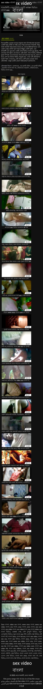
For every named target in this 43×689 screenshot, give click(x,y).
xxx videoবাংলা (22, 629)
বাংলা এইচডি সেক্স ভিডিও (10, 653)
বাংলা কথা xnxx (21, 656)
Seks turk (12, 684)
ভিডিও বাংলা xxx (7, 70)
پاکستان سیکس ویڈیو (8, 681)
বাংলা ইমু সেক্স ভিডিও (34, 651)
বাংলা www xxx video (17, 641)
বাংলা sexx (25, 639)
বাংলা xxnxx (26, 644)
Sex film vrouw (34, 679)
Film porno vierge (9, 679)
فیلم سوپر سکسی (35, 681)
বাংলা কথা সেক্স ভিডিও (13, 658)
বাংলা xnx (29, 641)
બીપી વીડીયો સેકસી (22, 679)
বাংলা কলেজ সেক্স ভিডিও (30, 658)
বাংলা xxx (34, 644)
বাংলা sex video (31, 636)
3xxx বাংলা (5, 624)
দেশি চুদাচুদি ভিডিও (30, 632)
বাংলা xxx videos (15, 648)
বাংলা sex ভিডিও (14, 639)
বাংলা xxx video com (26, 646)
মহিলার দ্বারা (34, 68)
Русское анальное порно (25, 684)
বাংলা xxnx (17, 644)
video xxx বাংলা (15, 624)
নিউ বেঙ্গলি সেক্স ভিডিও (31, 634)
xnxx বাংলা (22, 627)
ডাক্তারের (16, 66)
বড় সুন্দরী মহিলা (25, 66)
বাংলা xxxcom (22, 651)
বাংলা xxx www (28, 648)
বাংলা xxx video (12, 646)
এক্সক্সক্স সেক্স (16, 632)
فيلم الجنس (5, 684)
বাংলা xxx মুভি (11, 651)
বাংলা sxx (33, 639)
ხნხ (17, 681)
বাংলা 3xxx (12, 636)
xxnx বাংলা (31, 627)
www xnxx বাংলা (28, 624)
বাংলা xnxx (38, 641)
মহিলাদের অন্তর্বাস (23, 68)
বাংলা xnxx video (7, 644)
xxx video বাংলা (11, 629)
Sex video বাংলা (23, 681)
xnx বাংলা (13, 627)
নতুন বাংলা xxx (18, 634)
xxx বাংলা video (33, 629)
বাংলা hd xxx (21, 636)
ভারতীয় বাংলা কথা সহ (9, 68)
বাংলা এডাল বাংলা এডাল (28, 653)
